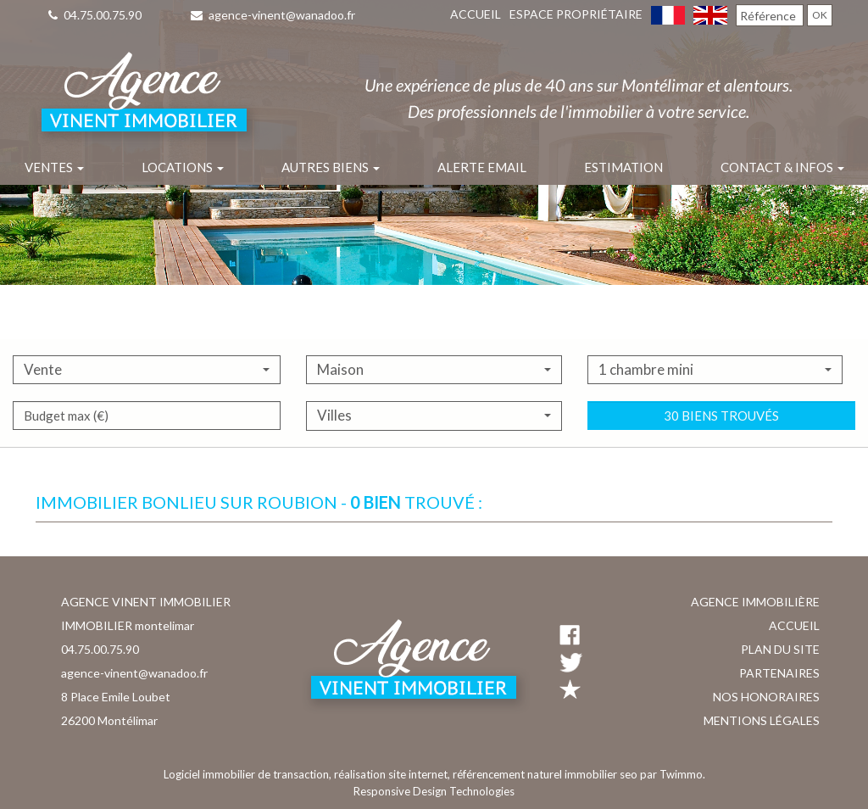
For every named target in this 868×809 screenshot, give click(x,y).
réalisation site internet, (393, 774)
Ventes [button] (54, 167)
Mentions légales (762, 720)
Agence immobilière (755, 601)
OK (819, 14)
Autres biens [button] (330, 167)
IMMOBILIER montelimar (127, 625)
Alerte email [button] (481, 167)
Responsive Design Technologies (434, 791)
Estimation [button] (623, 167)
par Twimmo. (672, 774)
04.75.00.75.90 (95, 15)
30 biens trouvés (721, 456)
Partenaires (779, 673)
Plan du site (780, 649)
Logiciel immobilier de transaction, (249, 774)
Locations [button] (183, 167)
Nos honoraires (766, 696)
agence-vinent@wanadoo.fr (273, 15)
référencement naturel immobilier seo (546, 774)
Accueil (475, 14)
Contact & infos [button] (782, 167)
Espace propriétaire (576, 14)
